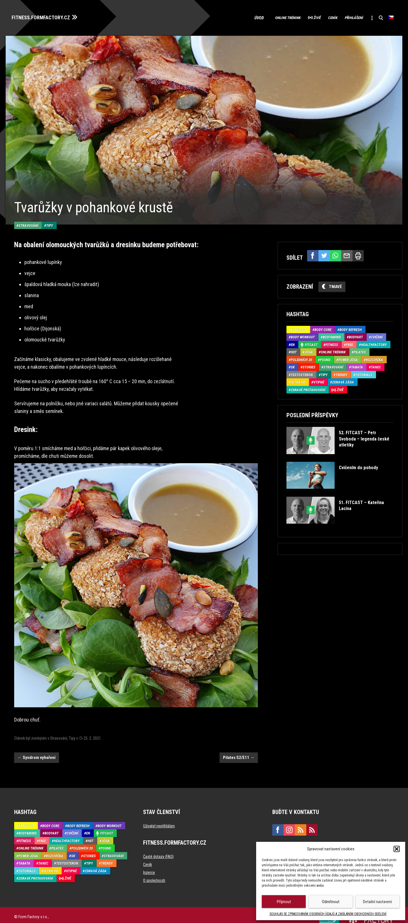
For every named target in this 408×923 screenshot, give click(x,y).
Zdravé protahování (308, 388)
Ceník (319, 17)
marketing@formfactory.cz (297, 836)
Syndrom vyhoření (37, 746)
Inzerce (149, 861)
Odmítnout (330, 901)
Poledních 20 (301, 358)
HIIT (294, 351)
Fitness (332, 343)
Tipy (49, 214)
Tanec (376, 366)
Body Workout (303, 335)
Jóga (309, 351)
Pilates (360, 351)
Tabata (357, 366)
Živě (299, 17)
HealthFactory (374, 343)
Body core (323, 328)
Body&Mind (332, 335)
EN (293, 343)
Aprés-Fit (299, 328)
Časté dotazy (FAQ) (158, 845)
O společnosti (154, 869)
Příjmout (284, 901)
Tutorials (363, 373)
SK (293, 366)
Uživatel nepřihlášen (159, 814)
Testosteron (302, 373)
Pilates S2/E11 (238, 746)
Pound (325, 358)
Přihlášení (346, 17)
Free (349, 343)
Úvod (233, 17)
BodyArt (356, 335)
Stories (309, 366)
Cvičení (376, 335)
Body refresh (350, 328)
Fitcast (311, 343)
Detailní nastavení (377, 901)
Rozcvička (374, 358)
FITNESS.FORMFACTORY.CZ (45, 16)
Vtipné (318, 381)
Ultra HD (298, 381)
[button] (397, 849)
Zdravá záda (343, 381)
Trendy (341, 373)
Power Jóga (348, 358)
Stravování (28, 214)
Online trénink (264, 17)
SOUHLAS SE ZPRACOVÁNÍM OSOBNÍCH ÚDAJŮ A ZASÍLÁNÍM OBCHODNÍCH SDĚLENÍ (327, 914)
